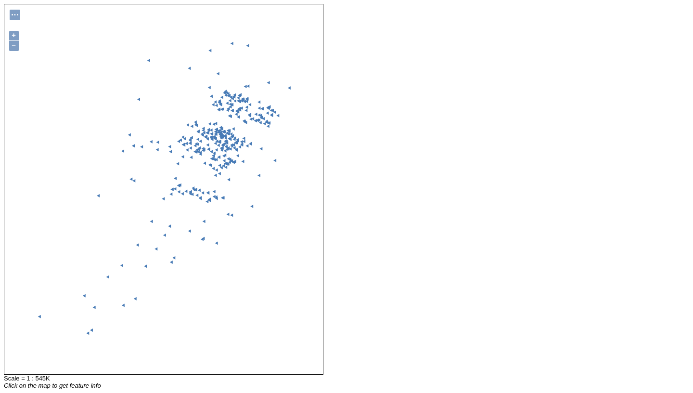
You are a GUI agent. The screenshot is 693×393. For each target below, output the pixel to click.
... (15, 13)
